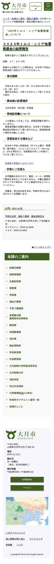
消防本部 (14, 379)
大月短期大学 (16, 372)
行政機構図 (20, 393)
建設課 (12, 325)
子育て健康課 (16, 308)
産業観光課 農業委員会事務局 (18, 316)
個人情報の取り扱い (15, 538)
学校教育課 (15, 352)
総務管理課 (15, 274)
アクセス (27, 487)
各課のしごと (16, 406)
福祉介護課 (32, 18)
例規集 (9, 544)
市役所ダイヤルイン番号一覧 (24, 399)
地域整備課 (15, 332)
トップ (6, 18)
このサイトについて (15, 532)
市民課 (12, 295)
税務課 (12, 288)
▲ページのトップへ (41, 246)
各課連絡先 (27, 479)
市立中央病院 (16, 386)
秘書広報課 (15, 267)
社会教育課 (15, 359)
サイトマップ (36, 538)
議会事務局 (15, 345)
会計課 (12, 338)
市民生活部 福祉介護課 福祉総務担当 (24, 216)
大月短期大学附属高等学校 (23, 366)
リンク (20, 544)
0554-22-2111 (13, 453)
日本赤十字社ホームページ (19, 163)
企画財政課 (15, 281)
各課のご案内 (18, 18)
